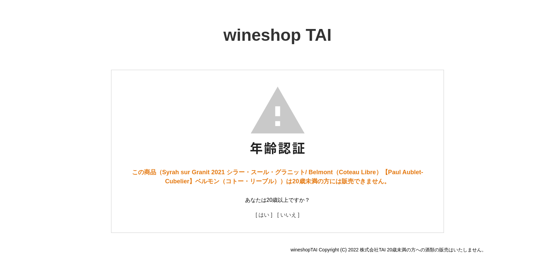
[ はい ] (263, 215)
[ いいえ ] (288, 215)
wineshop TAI (277, 35)
